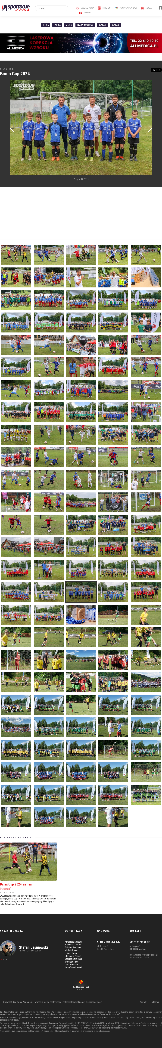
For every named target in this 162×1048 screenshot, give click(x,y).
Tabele (146, 8)
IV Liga (57, 25)
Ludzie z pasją (85, 8)
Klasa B (115, 25)
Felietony (105, 8)
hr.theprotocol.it (70, 1002)
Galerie (85, 12)
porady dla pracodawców (90, 1002)
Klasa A (102, 25)
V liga (69, 25)
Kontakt (143, 1002)
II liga (46, 25)
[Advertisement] (81, 213)
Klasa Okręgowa (85, 25)
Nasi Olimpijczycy (126, 8)
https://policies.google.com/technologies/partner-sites (70, 1012)
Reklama (155, 1002)
